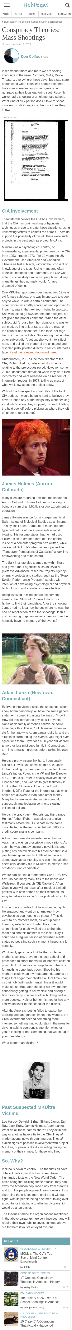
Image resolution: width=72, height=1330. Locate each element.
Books (32, 14)
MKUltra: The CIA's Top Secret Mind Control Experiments (36, 1257)
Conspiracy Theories (35, 1273)
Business (46, 14)
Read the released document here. (33, 352)
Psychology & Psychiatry (38, 1248)
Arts (6, 14)
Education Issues (32, 1293)
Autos (18, 14)
